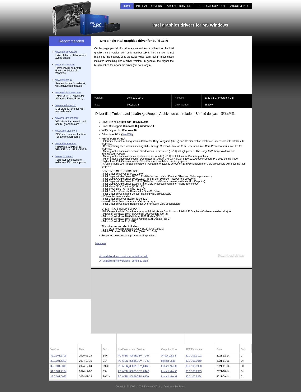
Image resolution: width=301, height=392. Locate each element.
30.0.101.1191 (194, 355)
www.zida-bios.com (66, 130)
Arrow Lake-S (168, 355)
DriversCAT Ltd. (153, 386)
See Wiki (127, 134)
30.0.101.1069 (194, 360)
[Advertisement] (216, 65)
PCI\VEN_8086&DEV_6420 (133, 376)
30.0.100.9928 (194, 366)
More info (100, 243)
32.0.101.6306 (58, 355)
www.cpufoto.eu (64, 156)
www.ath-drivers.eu (66, 52)
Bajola (182, 386)
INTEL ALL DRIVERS (149, 6)
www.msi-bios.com (65, 105)
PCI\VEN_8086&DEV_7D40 (133, 360)
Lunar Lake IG (169, 366)
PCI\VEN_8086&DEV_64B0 (133, 366)
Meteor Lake (168, 360)
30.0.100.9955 (194, 371)
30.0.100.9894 (194, 376)
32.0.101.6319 (58, 366)
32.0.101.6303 (58, 360)
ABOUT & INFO (240, 6)
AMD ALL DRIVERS (179, 6)
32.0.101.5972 (58, 376)
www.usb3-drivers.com (68, 92)
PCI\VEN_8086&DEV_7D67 (133, 355)
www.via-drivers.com (66, 118)
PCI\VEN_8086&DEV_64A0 (133, 371)
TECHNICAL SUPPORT (210, 6)
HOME (127, 6)
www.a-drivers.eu (65, 64)
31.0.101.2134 (58, 371)
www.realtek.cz (63, 80)
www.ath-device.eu (66, 143)
